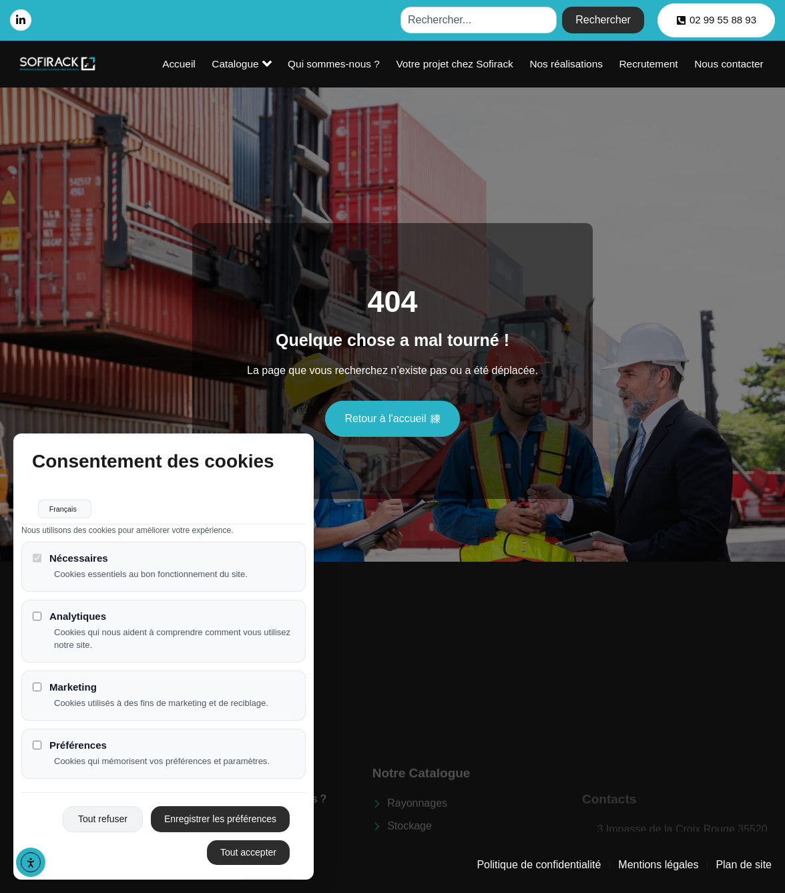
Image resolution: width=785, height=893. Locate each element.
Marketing (65, 695)
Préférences (70, 754)
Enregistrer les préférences (220, 827)
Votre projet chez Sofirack (486, 63)
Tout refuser (102, 827)
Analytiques (69, 625)
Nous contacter (733, 63)
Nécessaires (70, 567)
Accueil (237, 63)
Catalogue (291, 63)
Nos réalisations (588, 63)
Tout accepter (248, 861)
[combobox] (479, 20)
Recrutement (661, 63)
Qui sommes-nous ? (374, 63)
